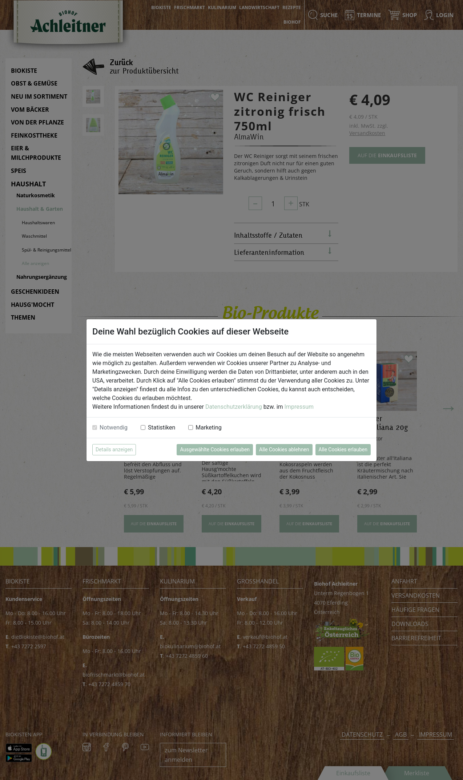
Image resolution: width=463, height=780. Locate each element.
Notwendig (114, 427)
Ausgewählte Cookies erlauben (215, 449)
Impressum (299, 406)
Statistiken (161, 427)
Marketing (208, 427)
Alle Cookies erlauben (343, 449)
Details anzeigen (114, 449)
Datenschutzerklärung (233, 406)
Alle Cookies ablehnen (284, 449)
